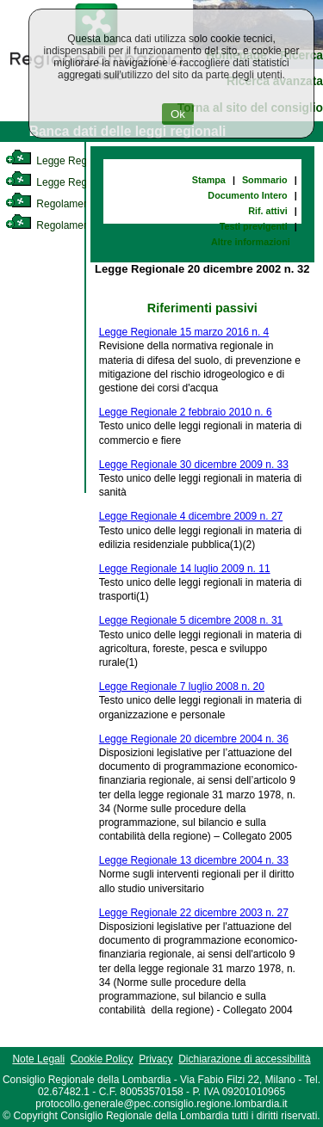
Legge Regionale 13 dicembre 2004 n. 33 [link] (194, 860)
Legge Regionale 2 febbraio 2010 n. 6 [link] (185, 412)
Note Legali (38, 1059)
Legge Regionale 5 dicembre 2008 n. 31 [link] (191, 620)
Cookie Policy (102, 1059)
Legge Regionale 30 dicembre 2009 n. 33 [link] (194, 465)
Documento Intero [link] (247, 195)
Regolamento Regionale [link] (76, 225)
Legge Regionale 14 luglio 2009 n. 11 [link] (184, 569)
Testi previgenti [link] (254, 226)
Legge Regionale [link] (60, 161)
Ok (178, 114)
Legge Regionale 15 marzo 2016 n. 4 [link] (184, 332)
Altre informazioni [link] (250, 242)
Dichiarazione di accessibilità (244, 1059)
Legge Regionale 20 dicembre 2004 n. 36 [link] (194, 739)
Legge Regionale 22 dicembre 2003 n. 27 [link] (194, 913)
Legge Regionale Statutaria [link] (83, 182)
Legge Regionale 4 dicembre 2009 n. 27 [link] (191, 516)
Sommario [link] (265, 180)
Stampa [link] (209, 180)
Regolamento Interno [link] (69, 204)
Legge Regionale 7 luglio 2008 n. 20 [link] (181, 687)
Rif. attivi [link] (268, 211)
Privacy (155, 1059)
